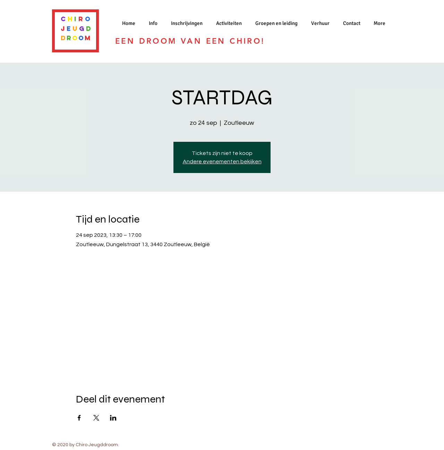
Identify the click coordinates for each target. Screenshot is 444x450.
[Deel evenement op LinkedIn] (113, 418)
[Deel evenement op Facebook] (79, 418)
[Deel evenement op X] (96, 418)
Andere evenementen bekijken (222, 161)
